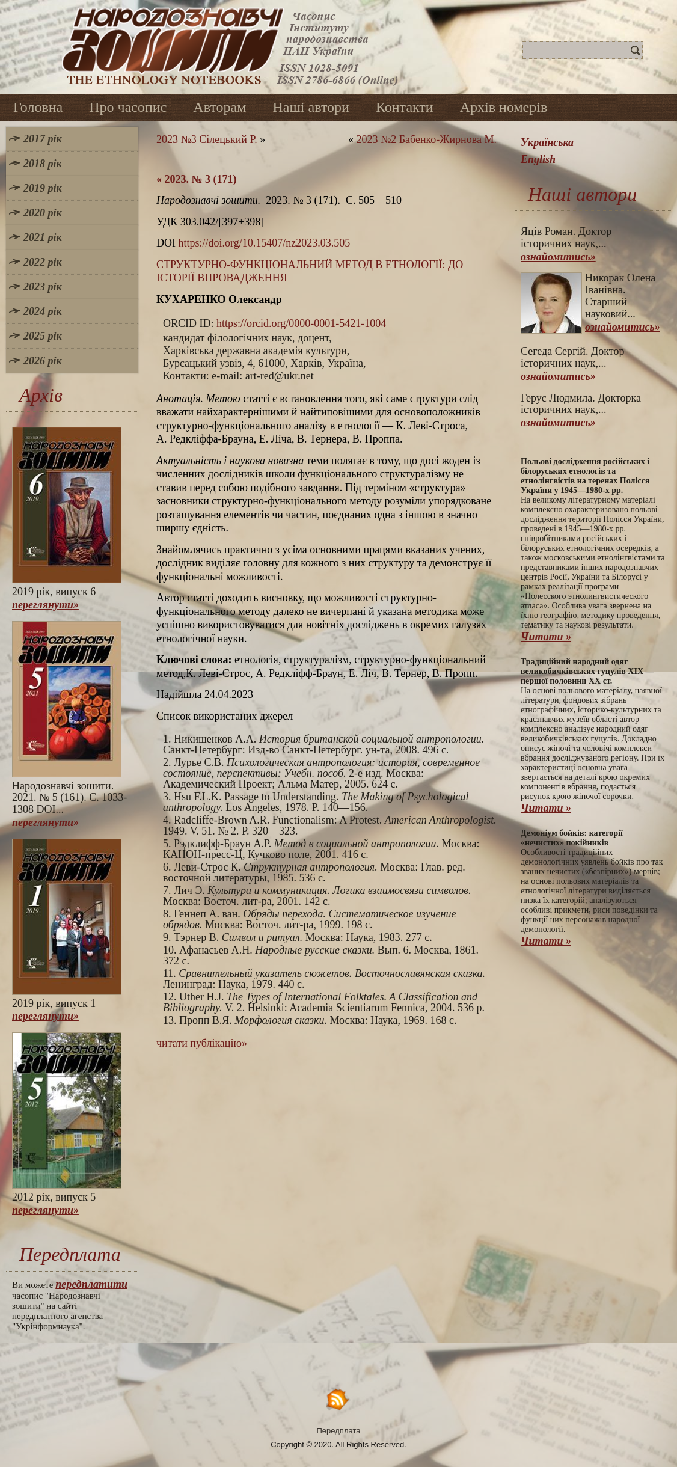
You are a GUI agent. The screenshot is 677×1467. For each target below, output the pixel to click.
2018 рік (42, 164)
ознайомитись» (558, 257)
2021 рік (42, 237)
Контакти (404, 107)
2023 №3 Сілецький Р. (206, 139)
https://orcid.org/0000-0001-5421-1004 (301, 323)
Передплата (339, 1430)
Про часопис (128, 107)
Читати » (546, 637)
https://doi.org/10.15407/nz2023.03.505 (265, 243)
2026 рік (42, 361)
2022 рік (42, 262)
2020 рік (42, 213)
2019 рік (42, 188)
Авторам (219, 107)
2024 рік (42, 311)
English (538, 159)
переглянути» (45, 605)
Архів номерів (504, 107)
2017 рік (42, 139)
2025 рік (42, 336)
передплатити (91, 1284)
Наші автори (310, 107)
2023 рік (42, 287)
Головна (38, 107)
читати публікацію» (201, 1043)
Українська (547, 142)
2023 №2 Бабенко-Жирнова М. (426, 139)
